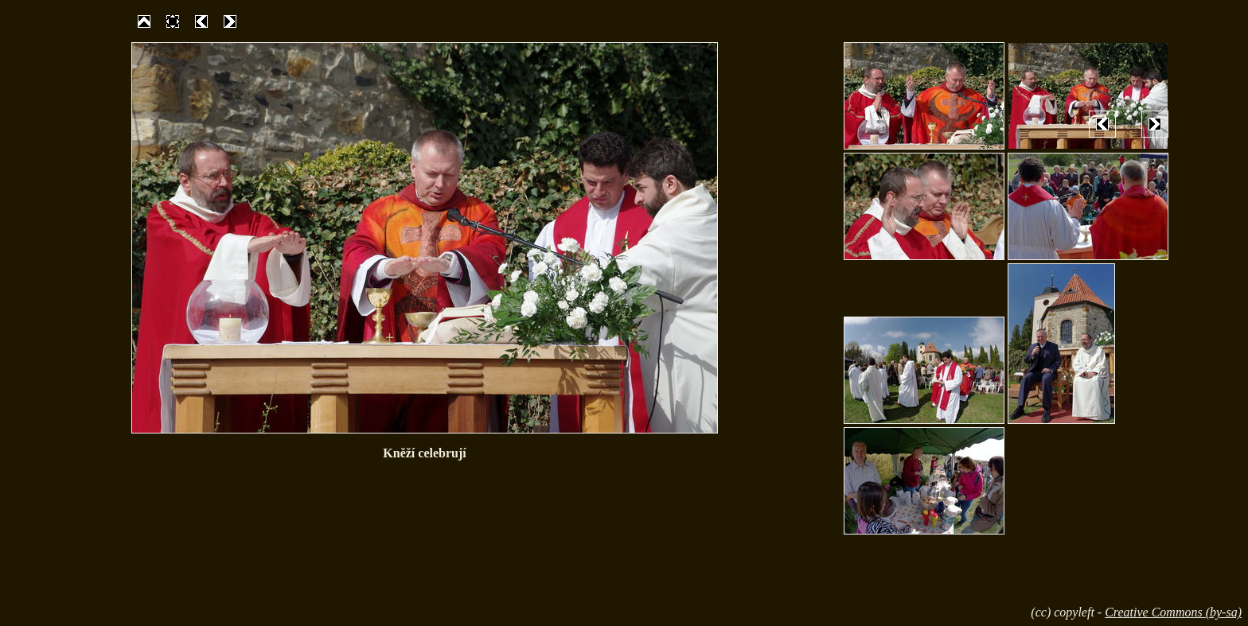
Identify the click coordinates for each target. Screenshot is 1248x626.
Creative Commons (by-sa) (1173, 612)
